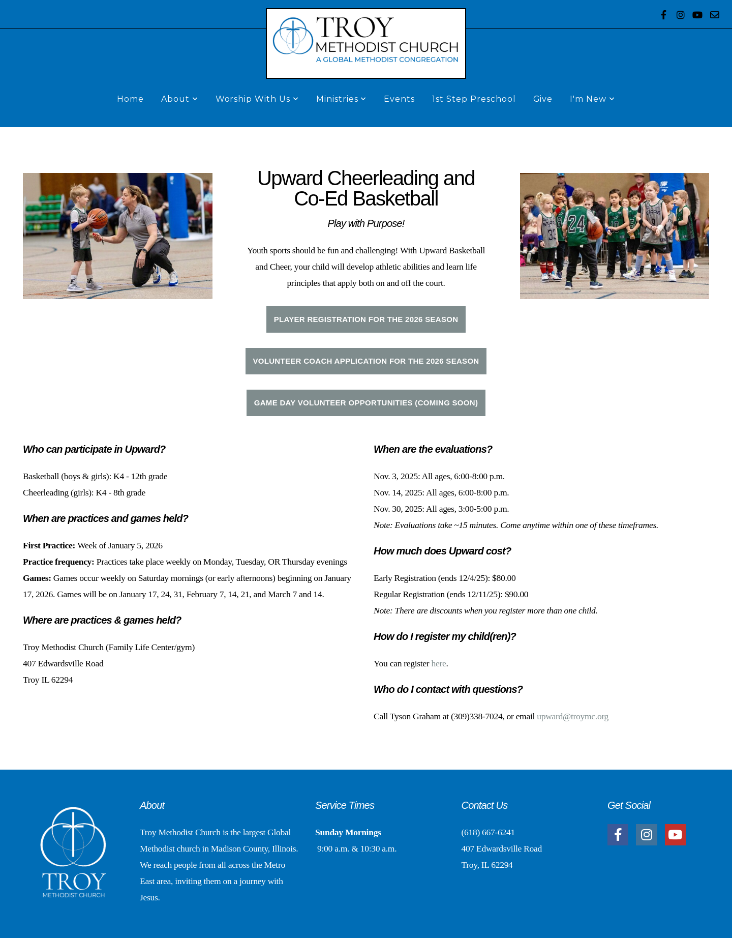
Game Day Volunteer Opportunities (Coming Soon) (366, 402)
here (438, 663)
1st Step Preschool (473, 99)
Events (399, 99)
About (179, 99)
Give (543, 99)
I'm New (592, 99)
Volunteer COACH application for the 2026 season (366, 361)
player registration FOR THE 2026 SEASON (366, 319)
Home (130, 99)
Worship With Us (257, 99)
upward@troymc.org (572, 716)
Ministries (341, 99)
